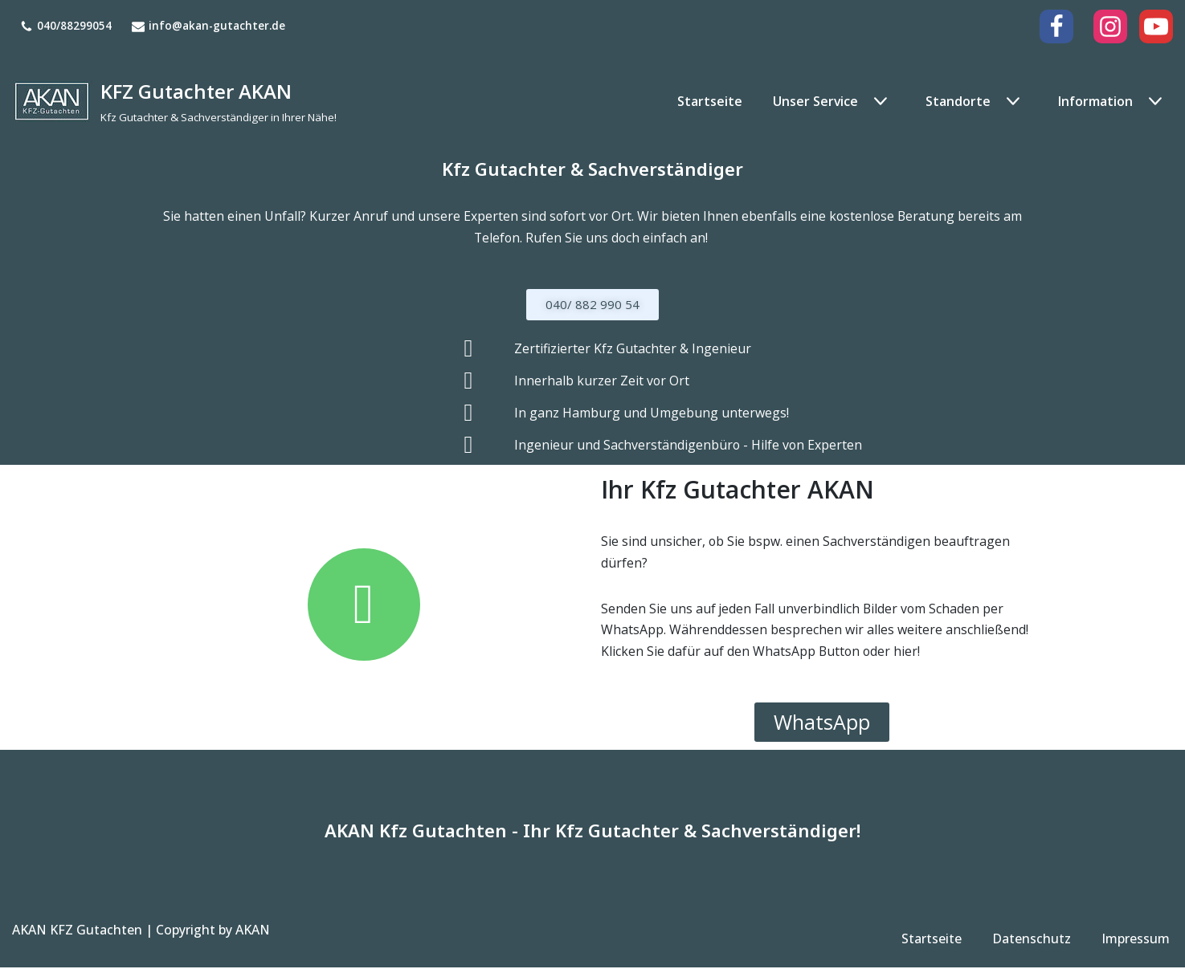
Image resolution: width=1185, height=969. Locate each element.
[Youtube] (1156, 26)
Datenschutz (1031, 941)
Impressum (1135, 941)
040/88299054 (74, 26)
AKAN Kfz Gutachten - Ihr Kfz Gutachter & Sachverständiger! (592, 832)
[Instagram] (1110, 26)
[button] (878, 101)
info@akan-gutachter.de (217, 26)
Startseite (709, 100)
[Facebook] (1056, 26)
